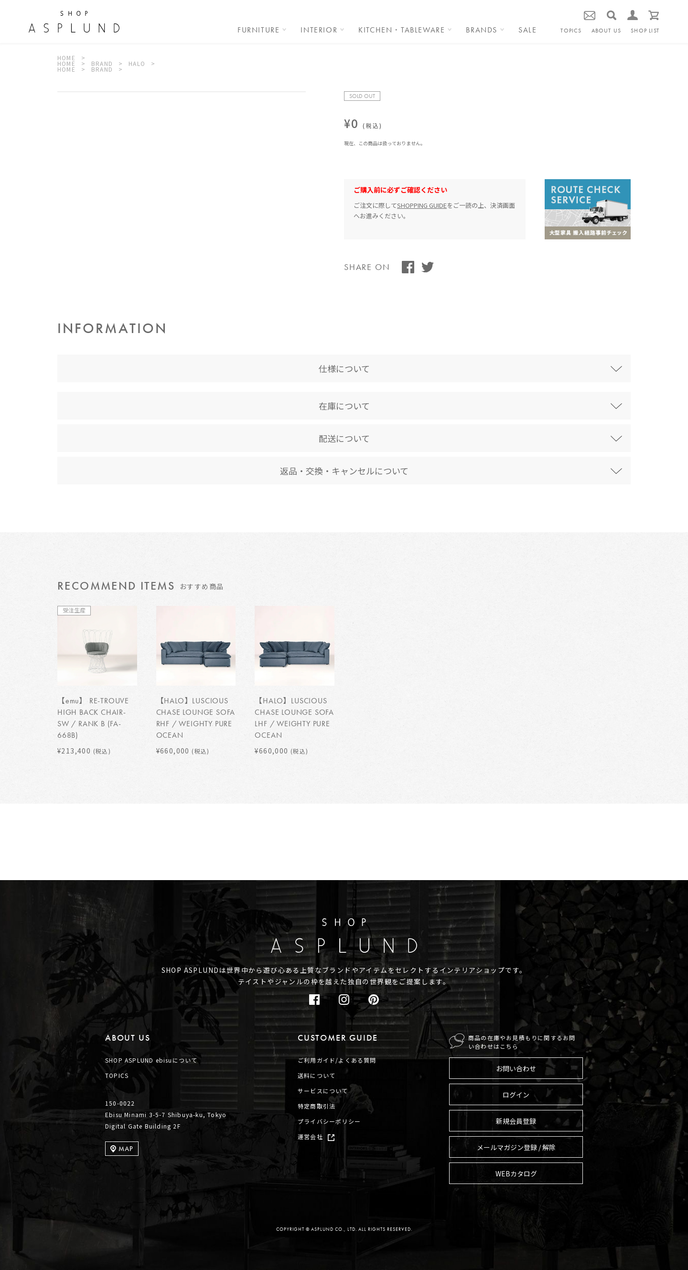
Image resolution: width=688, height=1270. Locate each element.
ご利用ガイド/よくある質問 (337, 1060)
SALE (527, 30)
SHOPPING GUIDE (422, 205)
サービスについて (323, 1091)
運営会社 (310, 1136)
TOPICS (570, 30)
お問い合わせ (516, 1068)
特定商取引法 (316, 1106)
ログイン (516, 1094)
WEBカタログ (516, 1173)
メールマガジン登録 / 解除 (516, 1147)
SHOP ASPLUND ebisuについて (151, 1060)
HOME (66, 58)
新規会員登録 (516, 1121)
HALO (137, 63)
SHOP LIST (645, 30)
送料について (316, 1075)
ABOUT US (606, 30)
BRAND (102, 63)
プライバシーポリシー (329, 1121)
